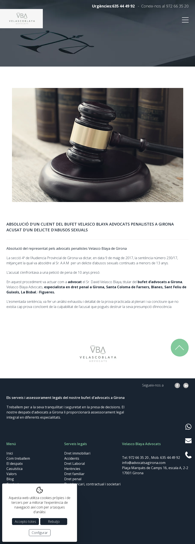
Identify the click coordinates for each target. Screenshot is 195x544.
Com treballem (18, 458)
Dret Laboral (74, 463)
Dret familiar (74, 473)
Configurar (40, 532)
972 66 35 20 (177, 6)
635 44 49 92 (123, 6)
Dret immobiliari (77, 453)
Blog (10, 479)
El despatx (14, 463)
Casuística (14, 468)
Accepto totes (25, 521)
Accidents (71, 458)
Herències (72, 468)
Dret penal (72, 479)
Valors (11, 473)
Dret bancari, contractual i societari (92, 484)
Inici (9, 453)
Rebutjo (54, 521)
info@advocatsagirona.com (143, 462)
